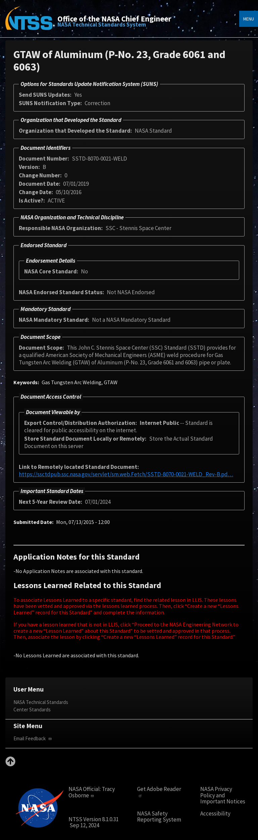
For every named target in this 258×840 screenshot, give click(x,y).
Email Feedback (33, 738)
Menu (248, 19)
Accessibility (215, 813)
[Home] (28, 23)
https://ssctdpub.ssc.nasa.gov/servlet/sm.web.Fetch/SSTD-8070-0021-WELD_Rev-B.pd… (126, 474)
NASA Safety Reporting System (159, 816)
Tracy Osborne (92, 792)
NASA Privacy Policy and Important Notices (222, 795)
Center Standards (32, 709)
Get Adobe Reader (159, 791)
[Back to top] (10, 764)
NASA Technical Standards (40, 702)
